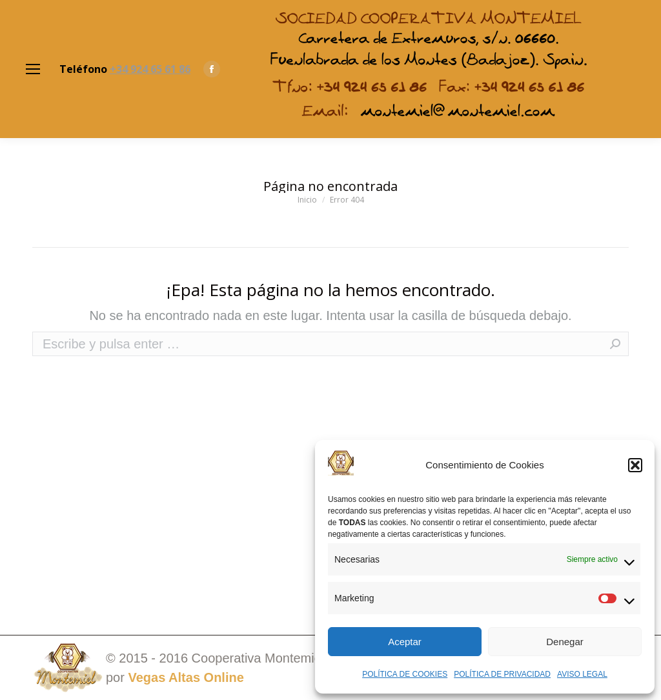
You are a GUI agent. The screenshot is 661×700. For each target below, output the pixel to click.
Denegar (565, 641)
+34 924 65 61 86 (150, 69)
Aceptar (405, 641)
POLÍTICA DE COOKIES (404, 674)
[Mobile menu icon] (32, 69)
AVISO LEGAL (582, 674)
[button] (635, 465)
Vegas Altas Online (185, 677)
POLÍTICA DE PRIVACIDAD (502, 674)
